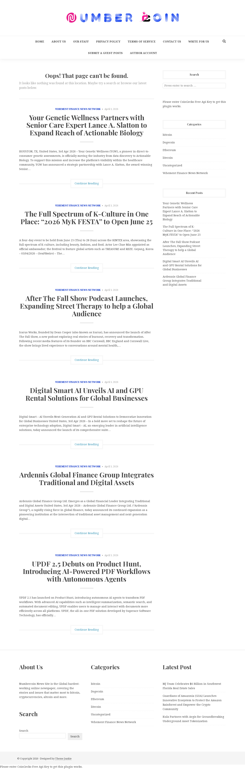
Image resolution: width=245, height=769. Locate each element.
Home (39, 41)
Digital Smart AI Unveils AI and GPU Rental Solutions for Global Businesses (86, 394)
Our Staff (81, 41)
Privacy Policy (108, 41)
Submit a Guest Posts (105, 53)
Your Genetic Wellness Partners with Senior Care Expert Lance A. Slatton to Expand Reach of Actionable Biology (86, 125)
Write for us (198, 41)
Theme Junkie (63, 758)
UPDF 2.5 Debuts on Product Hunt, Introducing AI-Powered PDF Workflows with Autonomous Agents (86, 571)
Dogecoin (169, 142)
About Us (58, 41)
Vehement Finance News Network (77, 109)
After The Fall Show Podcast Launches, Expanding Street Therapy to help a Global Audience (86, 305)
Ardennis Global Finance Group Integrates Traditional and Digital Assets (86, 478)
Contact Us (172, 41)
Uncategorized (172, 165)
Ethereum (169, 150)
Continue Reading (87, 183)
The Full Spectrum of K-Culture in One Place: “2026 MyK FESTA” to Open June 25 (86, 217)
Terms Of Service (142, 41)
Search (23, 730)
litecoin (168, 157)
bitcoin (167, 134)
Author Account (143, 53)
